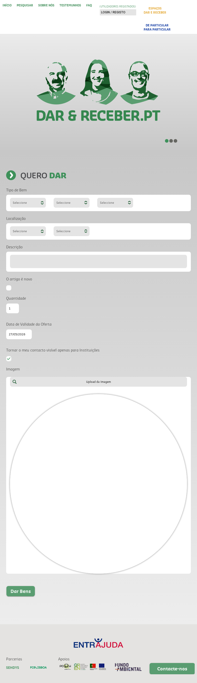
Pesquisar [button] (25, 5)
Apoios (64, 659)
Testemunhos (70, 5)
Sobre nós (46, 5)
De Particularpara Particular (157, 27)
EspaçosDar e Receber (155, 10)
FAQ (89, 5)
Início (7, 5)
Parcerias (14, 659)
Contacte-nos (172, 668)
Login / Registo (113, 12)
